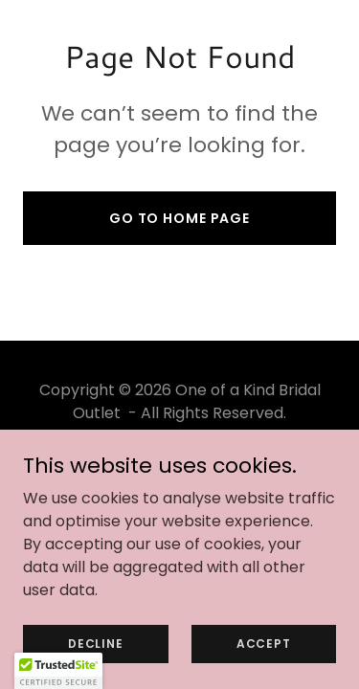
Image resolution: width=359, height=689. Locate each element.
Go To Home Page (179, 218)
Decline (95, 642)
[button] (58, 671)
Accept (263, 642)
